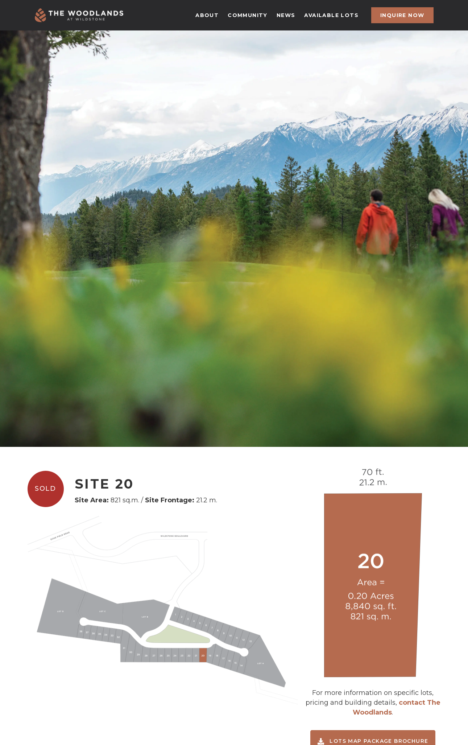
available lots (331, 15)
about (207, 15)
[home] (79, 15)
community (248, 15)
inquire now (402, 15)
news (286, 15)
